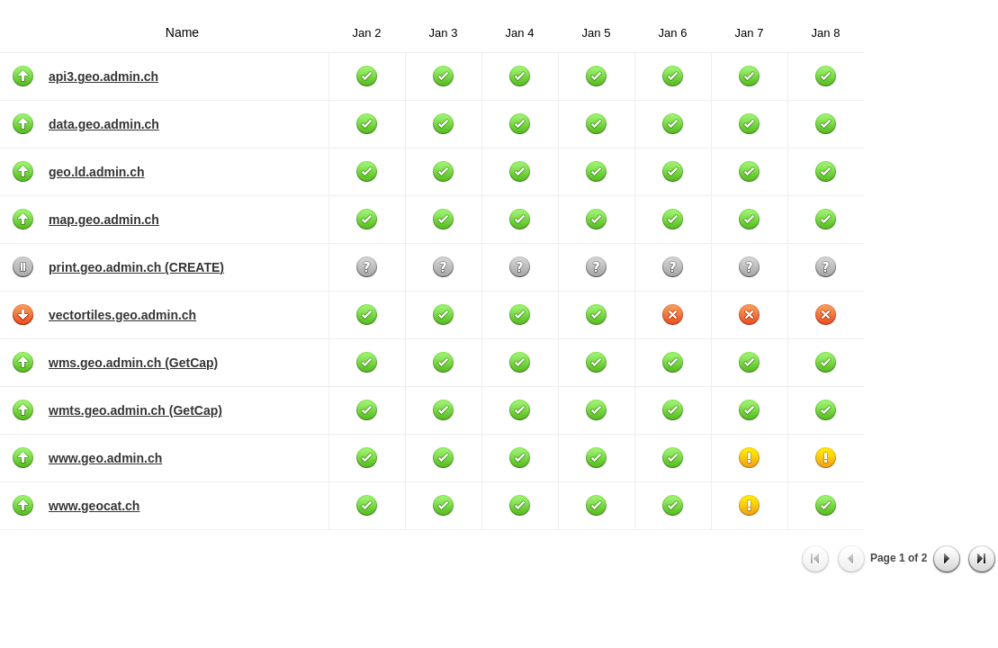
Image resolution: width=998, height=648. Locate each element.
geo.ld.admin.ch (97, 172)
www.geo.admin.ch (105, 458)
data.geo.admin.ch (104, 124)
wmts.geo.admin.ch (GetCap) (135, 410)
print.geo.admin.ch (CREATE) (136, 267)
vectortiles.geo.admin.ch (122, 315)
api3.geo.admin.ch (103, 76)
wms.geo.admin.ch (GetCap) (133, 363)
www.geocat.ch (94, 506)
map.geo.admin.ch (104, 219)
